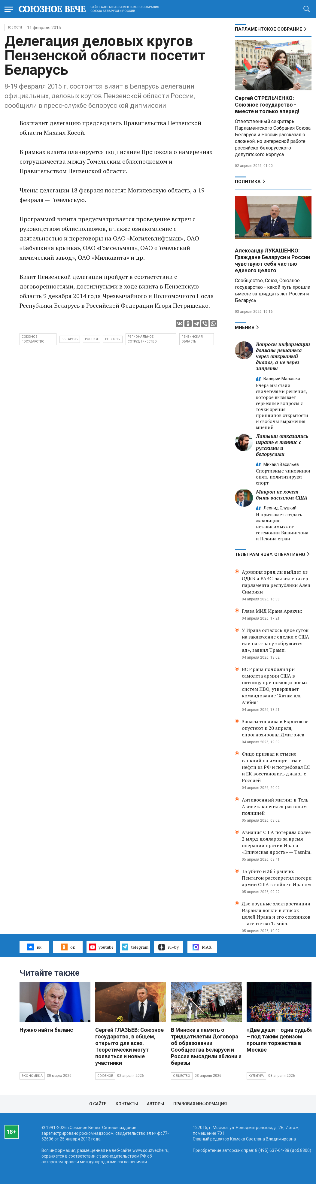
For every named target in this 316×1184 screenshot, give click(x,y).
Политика (248, 181)
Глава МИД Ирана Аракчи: (272, 611)
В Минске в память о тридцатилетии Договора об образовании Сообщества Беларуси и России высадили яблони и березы (206, 1046)
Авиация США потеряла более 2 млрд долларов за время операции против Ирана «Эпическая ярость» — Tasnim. (276, 842)
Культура (256, 1075)
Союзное (105, 1075)
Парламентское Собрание (268, 29)
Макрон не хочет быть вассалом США (281, 494)
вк (34, 947)
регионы (112, 339)
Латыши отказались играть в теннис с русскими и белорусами (282, 445)
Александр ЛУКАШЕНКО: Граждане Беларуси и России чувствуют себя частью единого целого (272, 260)
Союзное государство (33, 339)
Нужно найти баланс (46, 1030)
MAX (202, 947)
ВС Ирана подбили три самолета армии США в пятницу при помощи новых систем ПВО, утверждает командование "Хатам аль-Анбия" (275, 685)
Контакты (127, 1103)
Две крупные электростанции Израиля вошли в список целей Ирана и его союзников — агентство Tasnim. (276, 913)
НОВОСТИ (14, 27)
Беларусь (70, 339)
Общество (181, 1075)
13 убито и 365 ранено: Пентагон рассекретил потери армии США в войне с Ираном (276, 878)
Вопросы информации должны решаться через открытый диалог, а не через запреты (283, 356)
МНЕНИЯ (244, 327)
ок (68, 947)
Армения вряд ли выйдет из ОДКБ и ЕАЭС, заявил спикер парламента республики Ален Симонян (276, 582)
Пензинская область (192, 339)
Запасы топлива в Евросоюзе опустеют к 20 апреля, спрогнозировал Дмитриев (275, 728)
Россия (91, 339)
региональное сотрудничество (142, 339)
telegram (135, 947)
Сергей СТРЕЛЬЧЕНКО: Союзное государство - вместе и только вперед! (267, 104)
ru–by (168, 947)
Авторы (155, 1103)
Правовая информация (200, 1103)
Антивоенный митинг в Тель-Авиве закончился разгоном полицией (276, 806)
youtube (101, 947)
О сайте (97, 1103)
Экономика (32, 1075)
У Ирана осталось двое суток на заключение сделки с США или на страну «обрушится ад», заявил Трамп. (275, 640)
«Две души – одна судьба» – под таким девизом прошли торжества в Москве (281, 1040)
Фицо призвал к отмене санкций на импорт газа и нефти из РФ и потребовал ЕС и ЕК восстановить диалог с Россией (276, 767)
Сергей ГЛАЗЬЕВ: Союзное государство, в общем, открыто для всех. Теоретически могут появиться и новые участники (129, 1046)
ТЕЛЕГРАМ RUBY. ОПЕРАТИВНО (270, 554)
